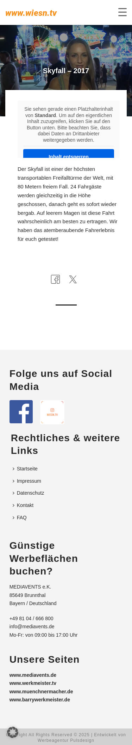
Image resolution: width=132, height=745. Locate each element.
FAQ (20, 517)
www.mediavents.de (33, 675)
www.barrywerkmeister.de (40, 699)
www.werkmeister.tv (33, 683)
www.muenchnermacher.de (41, 691)
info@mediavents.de (32, 626)
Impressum (27, 481)
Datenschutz (28, 493)
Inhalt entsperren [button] (69, 157)
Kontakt (23, 505)
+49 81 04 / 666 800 (32, 618)
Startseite (25, 468)
